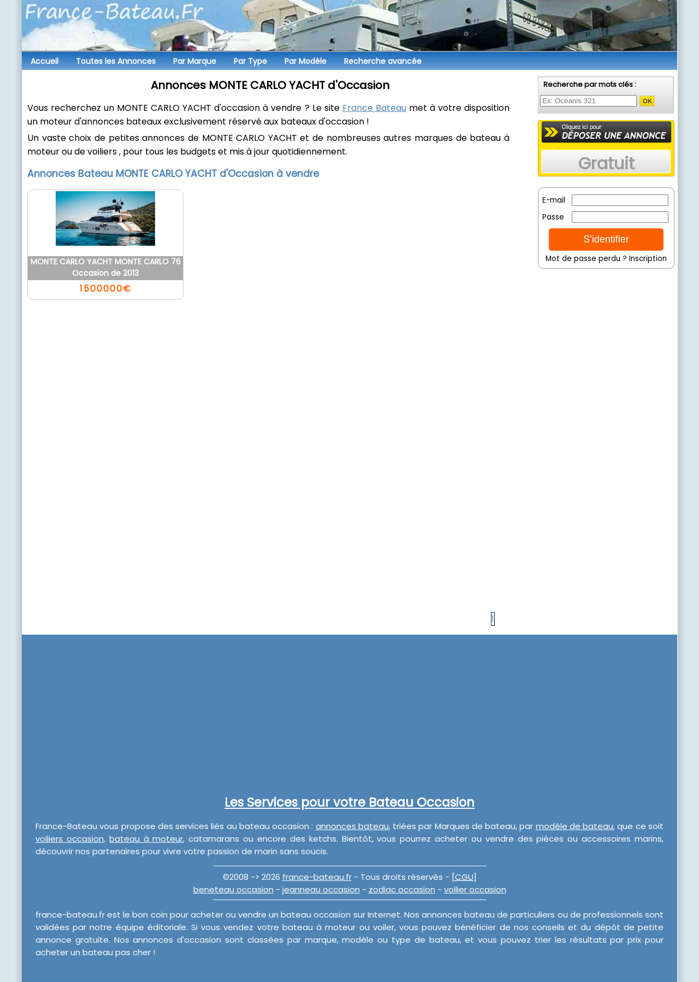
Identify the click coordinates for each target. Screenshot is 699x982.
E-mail (553, 200)
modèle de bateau (575, 826)
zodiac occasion (402, 889)
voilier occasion (475, 889)
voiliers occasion (69, 838)
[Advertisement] (606, 440)
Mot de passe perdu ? (586, 258)
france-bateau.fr (317, 877)
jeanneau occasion (321, 889)
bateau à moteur (146, 838)
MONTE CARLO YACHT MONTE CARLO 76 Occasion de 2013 (106, 267)
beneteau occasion (233, 889)
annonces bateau (352, 826)
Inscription (648, 258)
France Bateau (374, 108)
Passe (553, 217)
